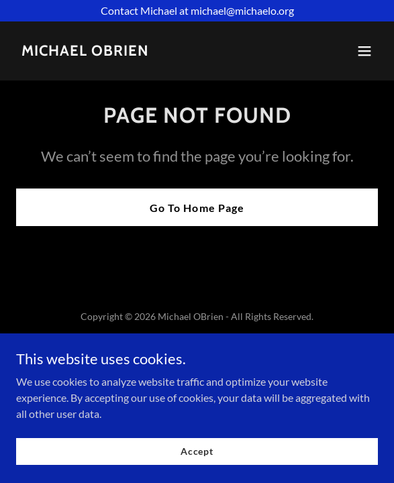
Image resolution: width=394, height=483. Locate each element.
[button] (364, 51)
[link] (85, 51)
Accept (197, 469)
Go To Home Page (197, 207)
